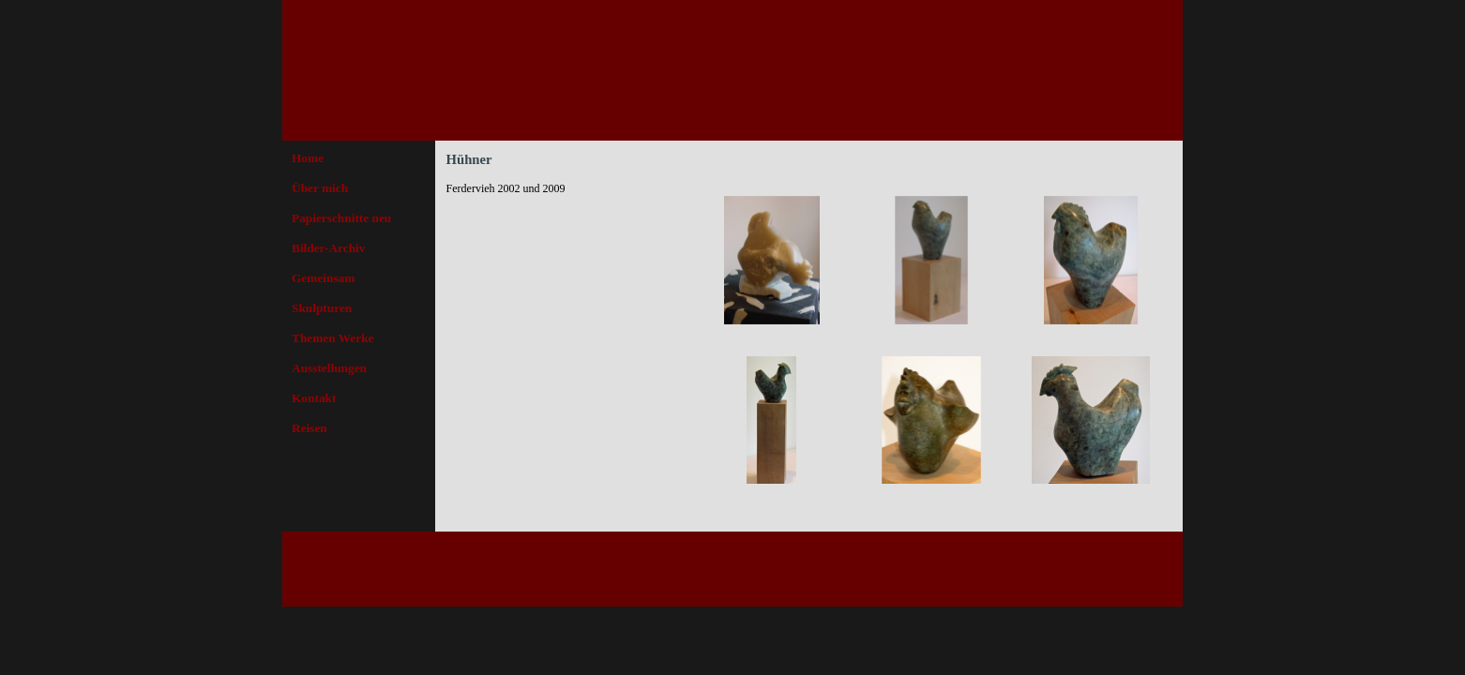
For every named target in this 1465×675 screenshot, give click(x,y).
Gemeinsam (323, 278)
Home (308, 158)
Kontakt (314, 398)
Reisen (309, 428)
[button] (772, 260)
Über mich (320, 188)
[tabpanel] (563, 188)
